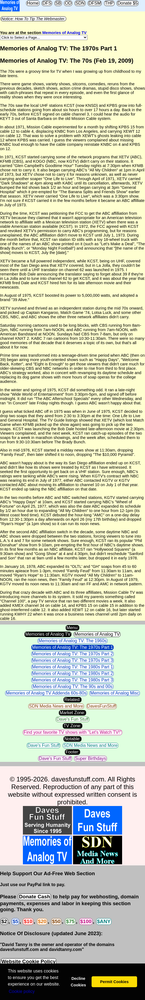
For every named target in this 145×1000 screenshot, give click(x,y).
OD (68, 3)
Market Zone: (72, 712)
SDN (80, 3)
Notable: (72, 739)
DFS (47, 3)
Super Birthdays (90, 758)
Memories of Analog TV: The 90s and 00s (72, 686)
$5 (15, 921)
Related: (72, 699)
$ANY (104, 921)
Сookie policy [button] (22, 991)
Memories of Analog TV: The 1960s (72, 640)
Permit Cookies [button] (114, 982)
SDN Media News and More (56, 706)
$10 (28, 921)
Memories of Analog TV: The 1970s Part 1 (72, 647)
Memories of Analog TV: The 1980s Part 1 (72, 667)
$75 (70, 921)
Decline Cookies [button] (78, 981)
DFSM (95, 3)
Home (33, 3)
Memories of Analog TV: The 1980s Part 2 (72, 673)
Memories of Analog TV (64, 33)
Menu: (72, 627)
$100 (86, 921)
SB (58, 3)
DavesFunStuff (101, 706)
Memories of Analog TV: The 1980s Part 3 (72, 680)
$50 (56, 921)
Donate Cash (34, 896)
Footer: (73, 752)
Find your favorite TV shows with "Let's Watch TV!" (72, 732)
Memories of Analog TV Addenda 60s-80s (46, 693)
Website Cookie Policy (28, 961)
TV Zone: (72, 725)
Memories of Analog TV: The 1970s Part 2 (72, 653)
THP (109, 3)
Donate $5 (127, 3)
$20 (42, 921)
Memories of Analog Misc (114, 693)
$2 (4, 921)
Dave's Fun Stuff (72, 719)
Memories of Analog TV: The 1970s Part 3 (72, 660)
